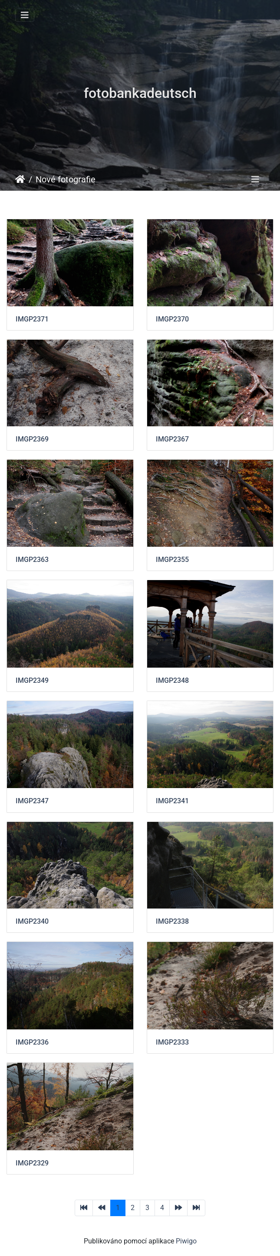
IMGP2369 (32, 439)
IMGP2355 (172, 559)
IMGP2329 (32, 1163)
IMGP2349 (32, 680)
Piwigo (186, 1241)
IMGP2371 (32, 319)
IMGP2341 (172, 801)
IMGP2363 (32, 559)
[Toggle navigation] (24, 15)
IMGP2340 (32, 921)
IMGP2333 (172, 1042)
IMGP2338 (172, 921)
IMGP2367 (172, 439)
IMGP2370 (172, 319)
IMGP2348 (172, 680)
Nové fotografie (66, 179)
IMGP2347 (32, 801)
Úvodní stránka (20, 179)
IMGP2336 (32, 1042)
